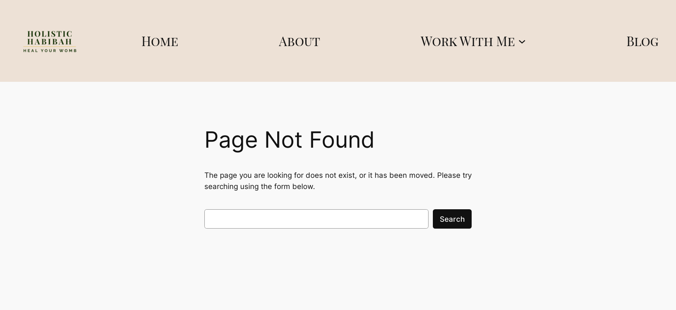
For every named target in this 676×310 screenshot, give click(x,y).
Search (452, 219)
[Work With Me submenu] (522, 41)
